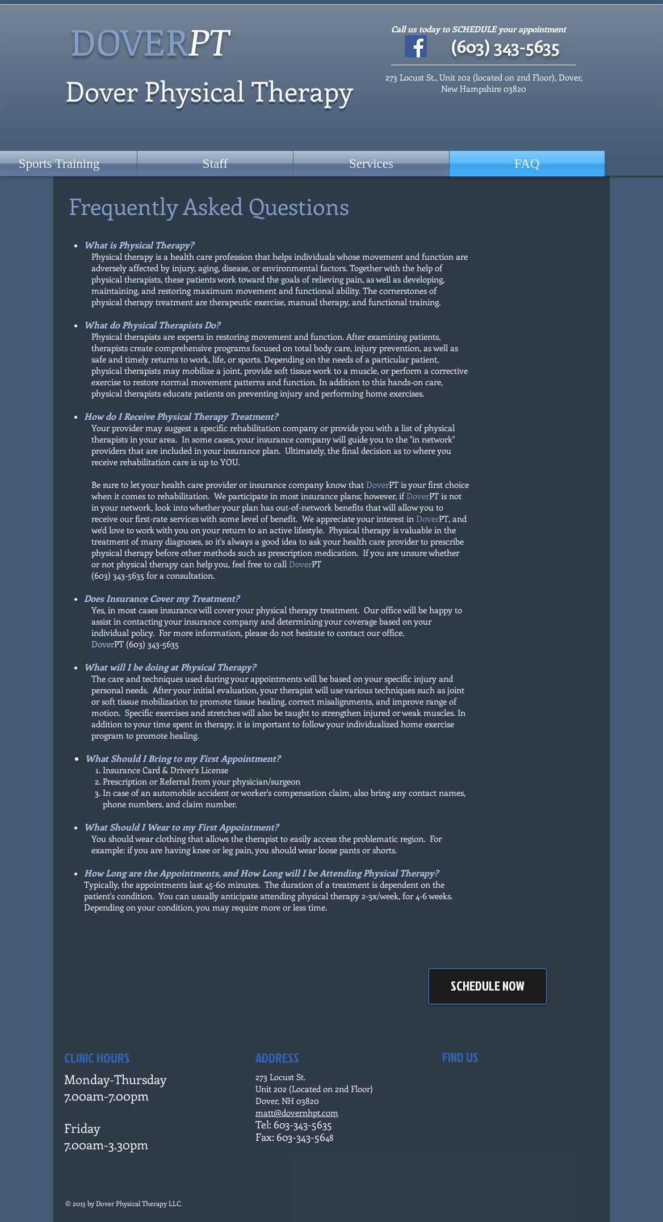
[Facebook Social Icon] (416, 46)
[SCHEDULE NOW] (487, 986)
